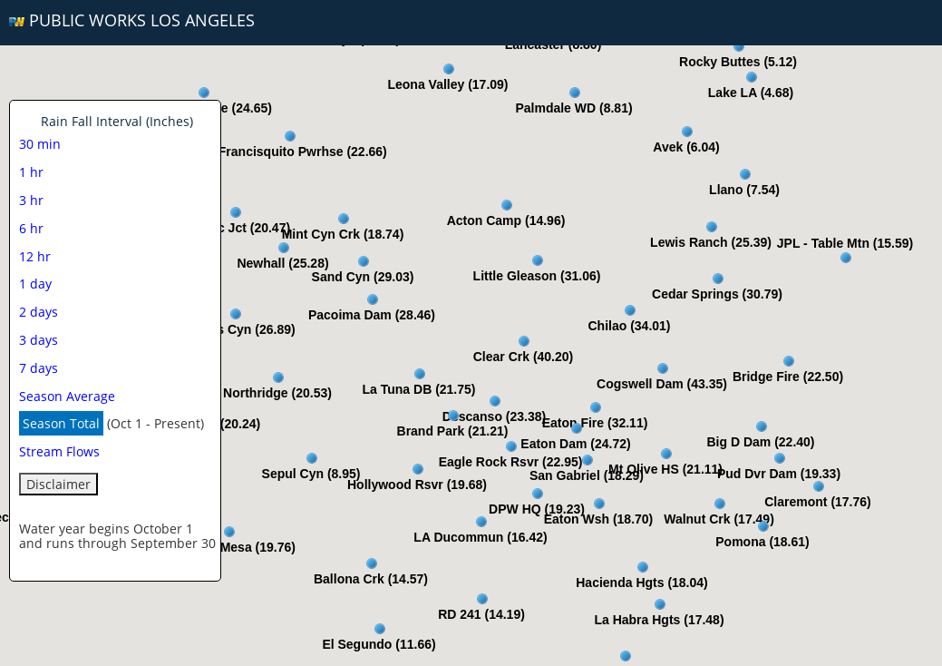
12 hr (35, 256)
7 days (38, 368)
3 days (38, 339)
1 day (35, 283)
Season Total (61, 423)
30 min (40, 143)
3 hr (31, 200)
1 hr (31, 172)
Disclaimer (58, 484)
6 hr (31, 228)
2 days (38, 311)
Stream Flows (59, 451)
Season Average (67, 396)
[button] (506, 205)
